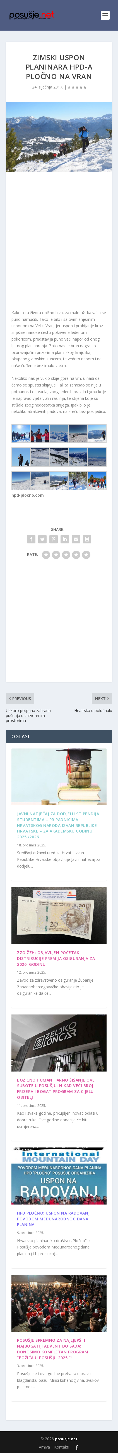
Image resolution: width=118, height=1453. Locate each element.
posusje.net (66, 1438)
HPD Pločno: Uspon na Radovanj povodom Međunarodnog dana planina (53, 1218)
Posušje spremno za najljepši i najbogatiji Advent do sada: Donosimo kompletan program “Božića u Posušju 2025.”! (52, 1349)
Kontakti (61, 1447)
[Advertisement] (59, 242)
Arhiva (44, 1447)
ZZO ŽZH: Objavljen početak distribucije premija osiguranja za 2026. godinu (56, 958)
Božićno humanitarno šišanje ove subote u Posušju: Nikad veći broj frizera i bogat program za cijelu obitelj (56, 1088)
